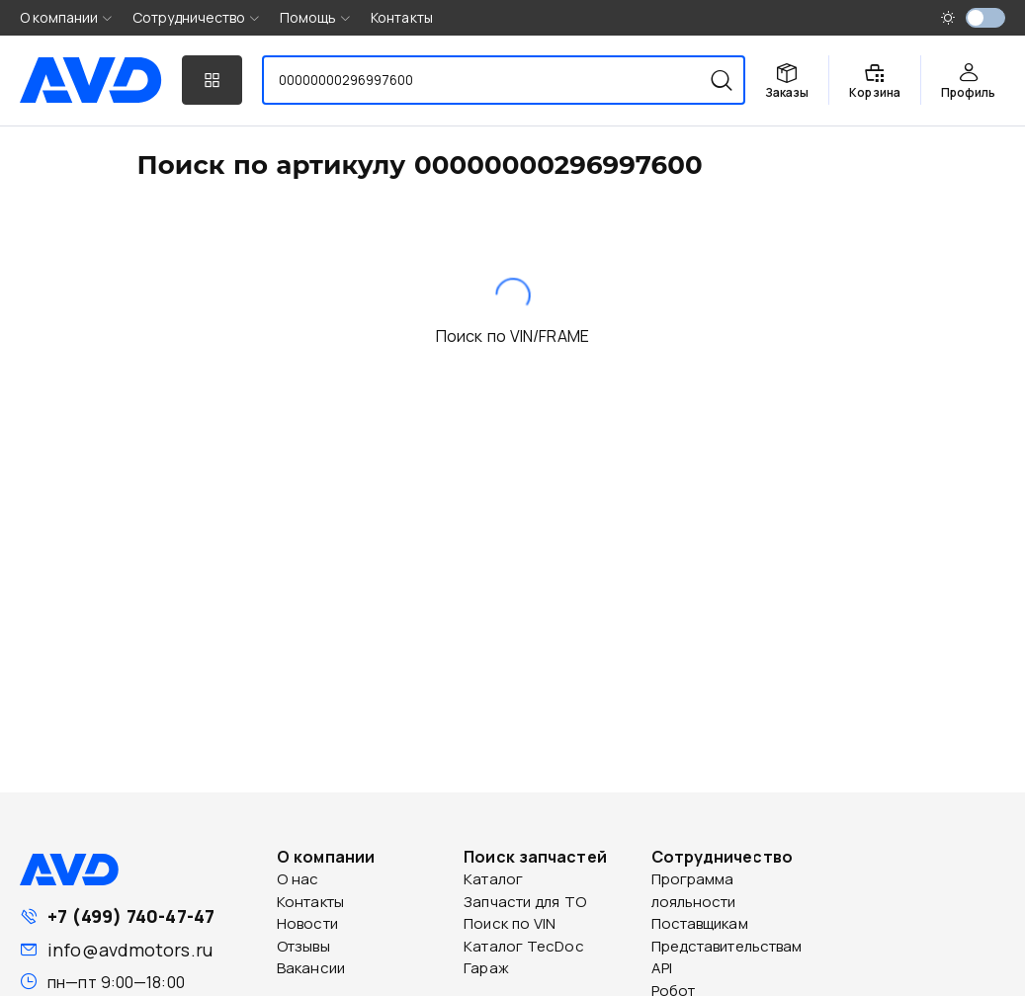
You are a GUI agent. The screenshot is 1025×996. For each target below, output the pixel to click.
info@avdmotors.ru (130, 949)
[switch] (985, 18)
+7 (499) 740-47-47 (130, 916)
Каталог (493, 879)
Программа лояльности (693, 890)
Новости (307, 923)
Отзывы (303, 946)
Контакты (402, 17)
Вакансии (311, 967)
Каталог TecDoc (523, 946)
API (661, 967)
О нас (298, 879)
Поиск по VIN (509, 923)
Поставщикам (699, 923)
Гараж (486, 967)
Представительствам (727, 946)
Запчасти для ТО (525, 901)
